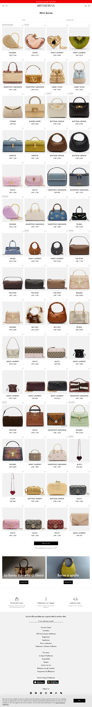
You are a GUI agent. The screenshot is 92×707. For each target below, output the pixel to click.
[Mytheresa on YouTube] (51, 693)
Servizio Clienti (46, 627)
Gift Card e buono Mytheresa (46, 634)
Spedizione (46, 640)
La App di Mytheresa (46, 656)
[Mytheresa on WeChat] (61, 693)
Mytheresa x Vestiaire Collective (46, 646)
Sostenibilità (46, 659)
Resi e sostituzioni (46, 643)
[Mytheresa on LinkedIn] (31, 693)
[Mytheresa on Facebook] (36, 693)
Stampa (45, 662)
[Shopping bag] (89, 5)
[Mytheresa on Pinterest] (41, 693)
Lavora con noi (46, 665)
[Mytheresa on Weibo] (56, 693)
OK (79, 700)
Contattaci (46, 630)
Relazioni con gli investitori (46, 668)
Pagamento (46, 637)
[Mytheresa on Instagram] (46, 693)
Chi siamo (46, 652)
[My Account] (85, 5)
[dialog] (46, 701)
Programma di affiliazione (46, 671)
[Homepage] (46, 6)
